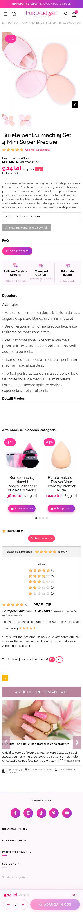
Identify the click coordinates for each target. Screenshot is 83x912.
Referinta (10, 162)
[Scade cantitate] (8, 904)
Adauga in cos (21, 508)
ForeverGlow (20, 158)
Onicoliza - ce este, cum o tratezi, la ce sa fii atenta (35, 744)
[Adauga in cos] (55, 904)
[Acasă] (3, 22)
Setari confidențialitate (14, 877)
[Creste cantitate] (23, 904)
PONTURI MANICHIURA (40, 769)
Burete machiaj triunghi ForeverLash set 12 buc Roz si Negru (22, 484)
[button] (36, 518)
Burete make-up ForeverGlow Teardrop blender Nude (61, 484)
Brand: (6, 158)
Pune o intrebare (17, 251)
